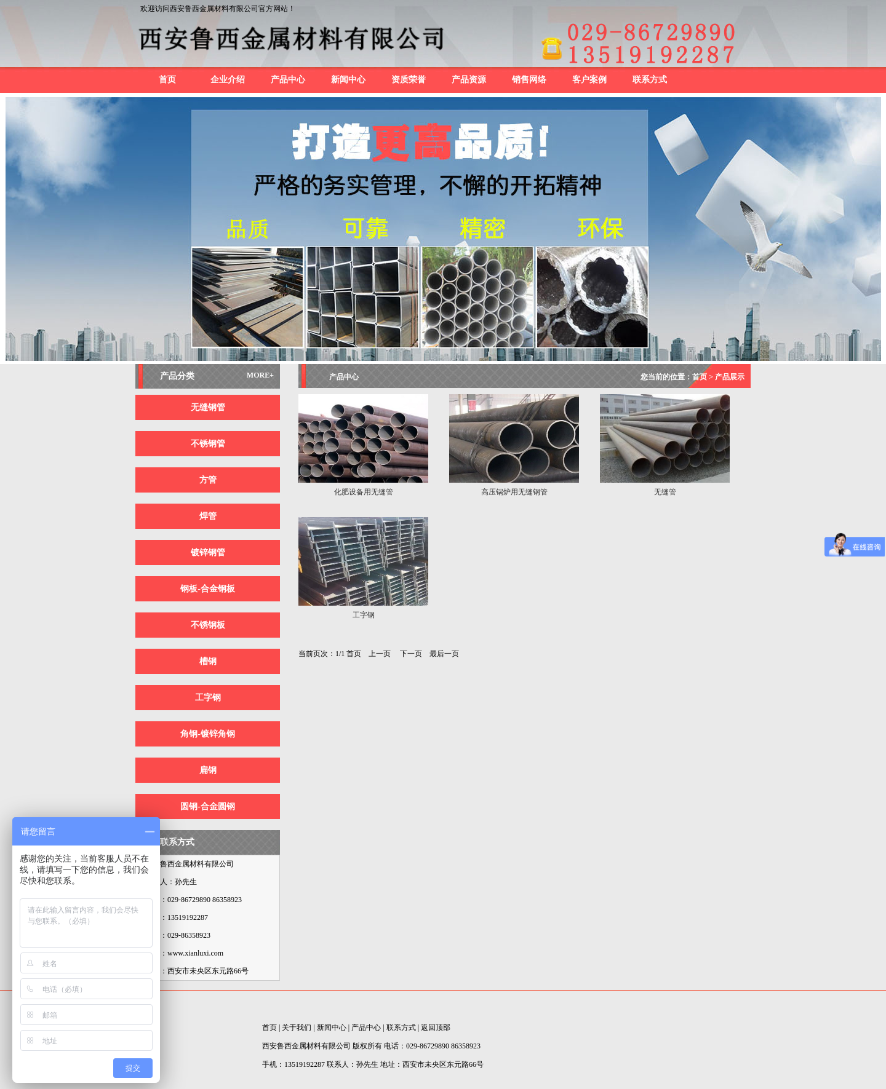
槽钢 (208, 661)
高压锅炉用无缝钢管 (514, 492)
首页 (167, 79)
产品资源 (469, 79)
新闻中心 (348, 79)
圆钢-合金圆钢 (207, 806)
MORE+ (260, 375)
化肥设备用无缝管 (363, 492)
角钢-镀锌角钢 (207, 734)
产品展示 (729, 377)
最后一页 (444, 653)
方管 (208, 480)
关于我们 (296, 1027)
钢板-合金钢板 (207, 588)
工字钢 (208, 697)
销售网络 (529, 79)
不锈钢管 (208, 443)
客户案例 (589, 79)
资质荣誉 (408, 79)
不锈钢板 (208, 625)
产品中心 (288, 79)
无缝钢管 (208, 407)
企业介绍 (227, 79)
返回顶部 (435, 1027)
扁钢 (208, 770)
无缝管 (665, 492)
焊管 (208, 516)
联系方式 (650, 79)
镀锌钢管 (208, 552)
